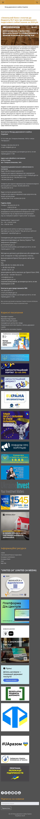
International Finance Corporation (11, 555)
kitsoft (23, 816)
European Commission (8, 557)
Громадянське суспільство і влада (12, 323)
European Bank (5, 559)
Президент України (7, 316)
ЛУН (2, 561)
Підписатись (6, 808)
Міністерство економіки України (11, 329)
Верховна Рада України (8, 319)
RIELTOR (3, 563)
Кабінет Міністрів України (9, 321)
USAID (3, 553)
